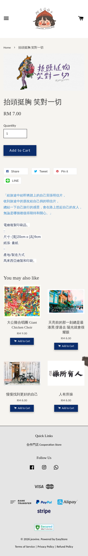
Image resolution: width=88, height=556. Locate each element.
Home (7, 47)
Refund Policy (65, 546)
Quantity (10, 125)
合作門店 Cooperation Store (44, 444)
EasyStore (62, 539)
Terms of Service (25, 546)
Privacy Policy (46, 546)
